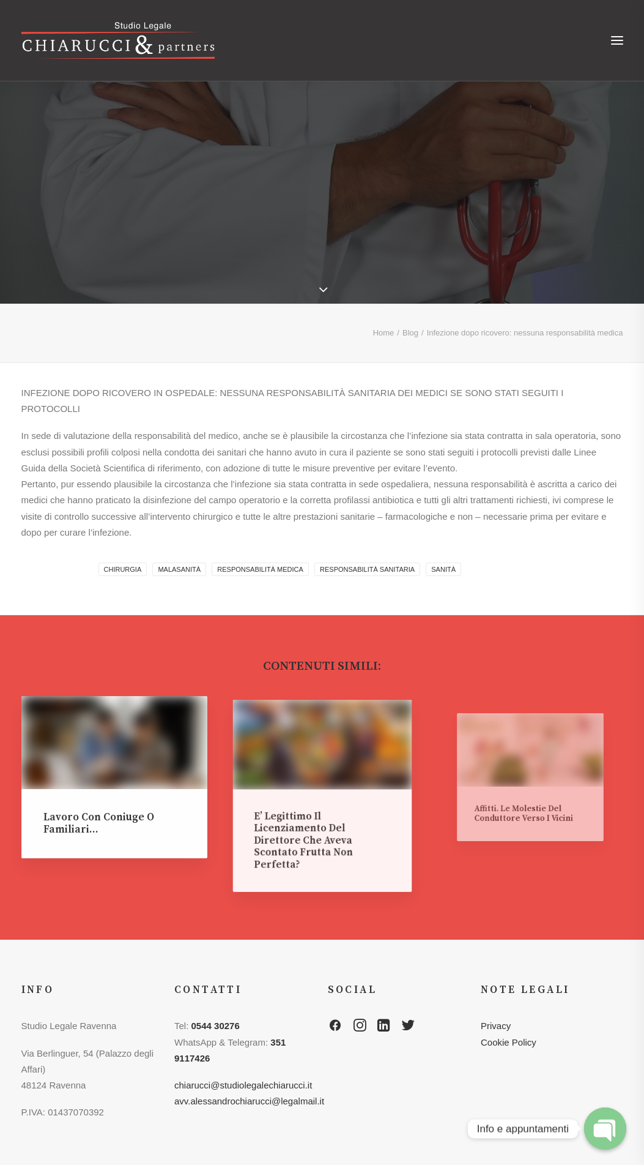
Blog (410, 332)
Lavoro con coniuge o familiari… (100, 818)
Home (383, 332)
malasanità (179, 569)
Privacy (496, 1026)
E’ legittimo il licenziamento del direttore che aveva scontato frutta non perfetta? (310, 824)
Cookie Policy (508, 1042)
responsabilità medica (260, 569)
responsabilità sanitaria (367, 569)
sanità (443, 569)
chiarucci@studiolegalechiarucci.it (243, 1085)
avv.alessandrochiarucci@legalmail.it (249, 1101)
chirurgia (123, 569)
